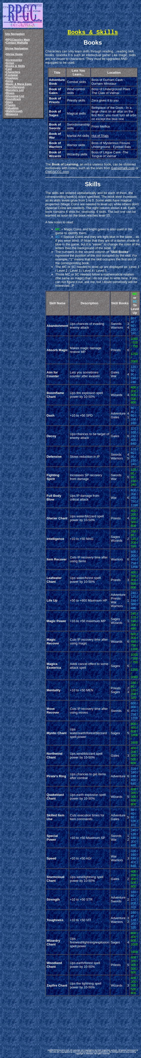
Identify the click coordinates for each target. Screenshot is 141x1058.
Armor (10, 62)
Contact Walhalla (17, 42)
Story (9, 102)
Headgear (12, 77)
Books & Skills (15, 65)
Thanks (11, 105)
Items (9, 80)
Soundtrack (13, 99)
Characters (13, 71)
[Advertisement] (70, 1019)
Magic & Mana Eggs (19, 83)
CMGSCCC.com (57, 172)
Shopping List (15, 96)
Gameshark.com (122, 168)
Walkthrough (14, 111)
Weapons (12, 114)
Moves (10, 92)
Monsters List (15, 89)
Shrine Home (14, 54)
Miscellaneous (15, 86)
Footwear (12, 74)
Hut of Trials (99, 136)
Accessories (14, 59)
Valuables (12, 108)
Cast (9, 68)
